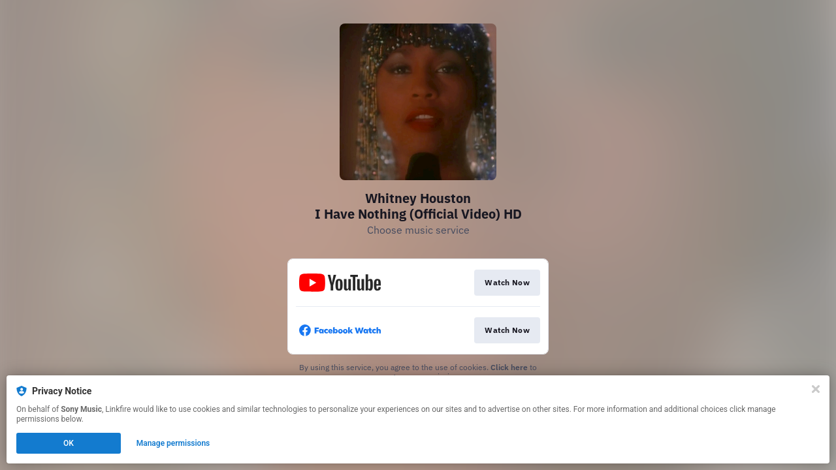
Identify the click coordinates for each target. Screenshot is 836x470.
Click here (509, 367)
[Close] (815, 389)
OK (68, 443)
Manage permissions (173, 443)
